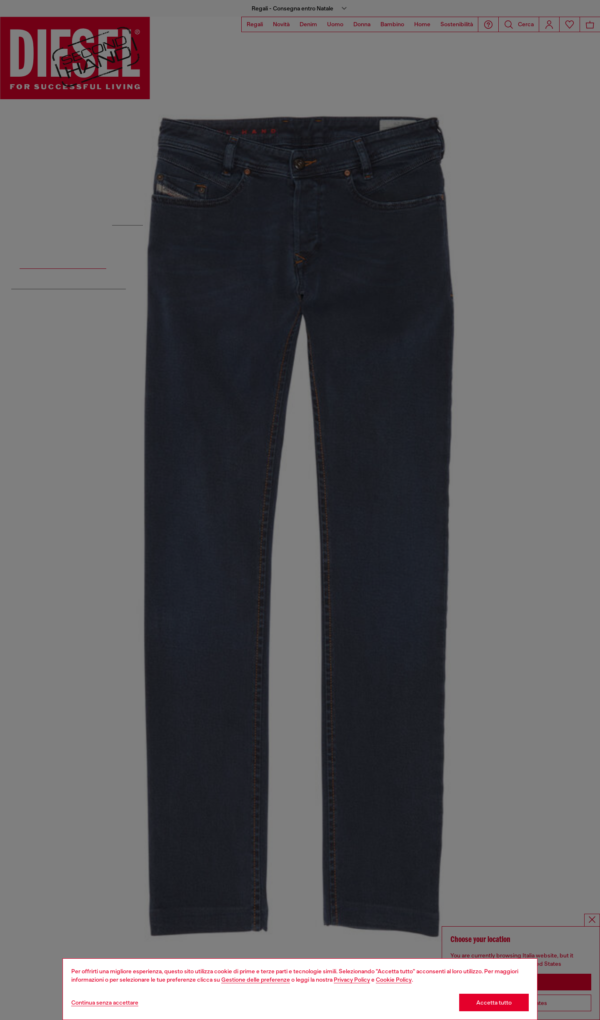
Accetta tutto (494, 1002)
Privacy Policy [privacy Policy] (352, 979)
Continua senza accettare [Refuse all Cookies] (104, 1002)
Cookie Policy (394, 979)
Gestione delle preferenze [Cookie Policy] (255, 979)
